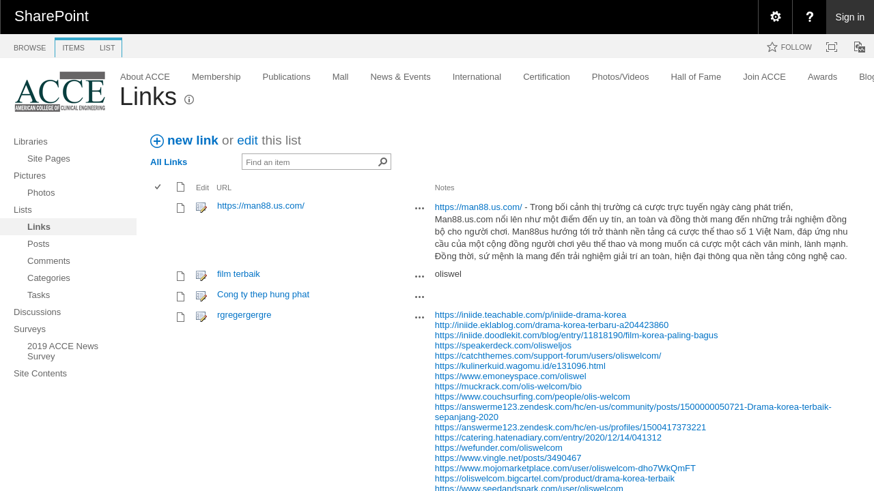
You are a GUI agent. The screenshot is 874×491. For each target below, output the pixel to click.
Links (148, 96)
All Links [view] (168, 162)
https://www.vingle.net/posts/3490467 (508, 458)
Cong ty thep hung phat (263, 294)
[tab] (29, 45)
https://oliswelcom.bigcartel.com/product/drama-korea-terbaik (555, 478)
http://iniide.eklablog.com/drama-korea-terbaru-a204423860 (552, 325)
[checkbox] (158, 187)
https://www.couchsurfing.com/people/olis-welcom (532, 396)
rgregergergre (244, 315)
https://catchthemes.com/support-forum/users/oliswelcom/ (548, 356)
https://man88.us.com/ (261, 205)
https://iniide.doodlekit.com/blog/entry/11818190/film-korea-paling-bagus (576, 335)
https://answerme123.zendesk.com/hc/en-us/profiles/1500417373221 (570, 427)
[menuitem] (775, 17)
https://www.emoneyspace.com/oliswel (511, 376)
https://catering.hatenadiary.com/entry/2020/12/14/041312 (548, 437)
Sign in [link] (850, 17)
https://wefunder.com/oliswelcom (499, 448)
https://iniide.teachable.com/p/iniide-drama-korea (530, 315)
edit (247, 140)
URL (223, 187)
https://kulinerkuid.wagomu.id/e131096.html (520, 366)
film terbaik (238, 274)
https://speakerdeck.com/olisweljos (503, 345)
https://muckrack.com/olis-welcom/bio (508, 386)
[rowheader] (161, 231)
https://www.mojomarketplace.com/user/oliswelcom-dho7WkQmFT (565, 468)
